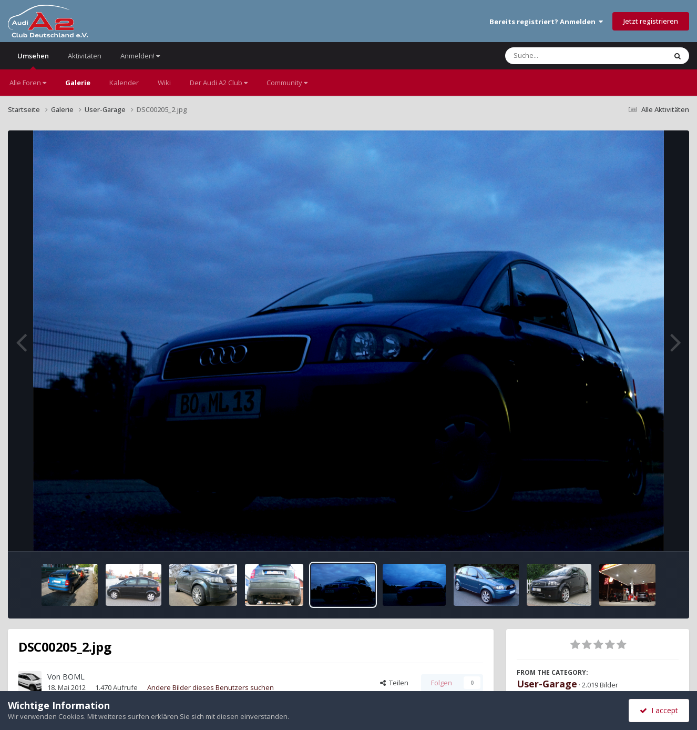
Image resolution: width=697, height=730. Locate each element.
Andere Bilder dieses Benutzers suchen (210, 687)
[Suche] (564, 55)
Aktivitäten (84, 55)
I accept (659, 710)
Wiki (164, 82)
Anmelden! (140, 55)
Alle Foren (27, 82)
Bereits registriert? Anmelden (546, 21)
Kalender (124, 82)
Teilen (394, 682)
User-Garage (547, 683)
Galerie (77, 82)
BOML (74, 677)
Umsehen (33, 60)
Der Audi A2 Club (219, 82)
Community (287, 82)
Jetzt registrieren (650, 21)
